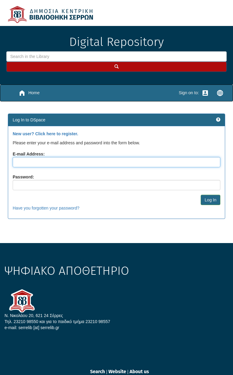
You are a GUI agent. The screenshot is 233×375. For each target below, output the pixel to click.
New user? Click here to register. (45, 133)
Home (29, 93)
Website (117, 371)
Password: (23, 177)
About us (139, 371)
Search (98, 371)
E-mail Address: (29, 154)
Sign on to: (194, 93)
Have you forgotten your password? (46, 208)
